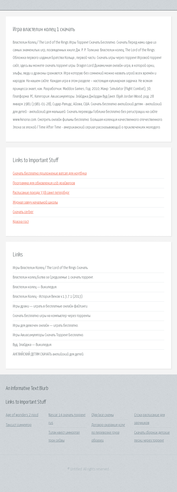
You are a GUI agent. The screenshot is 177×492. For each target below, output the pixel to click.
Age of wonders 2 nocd (22, 415)
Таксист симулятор (19, 425)
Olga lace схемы (103, 415)
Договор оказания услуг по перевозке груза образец (108, 433)
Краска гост (21, 222)
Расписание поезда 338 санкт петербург (41, 193)
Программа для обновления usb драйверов (44, 183)
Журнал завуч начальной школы (35, 202)
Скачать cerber (23, 212)
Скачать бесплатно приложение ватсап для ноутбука (50, 174)
